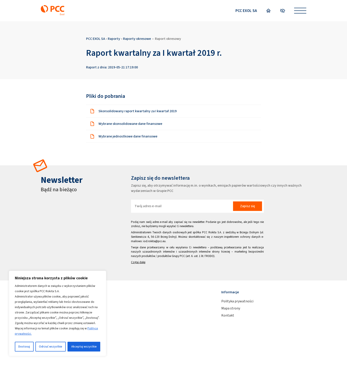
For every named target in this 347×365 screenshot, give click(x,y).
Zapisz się (247, 206)
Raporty (114, 38)
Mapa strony (230, 308)
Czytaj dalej (138, 262)
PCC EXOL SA (246, 10)
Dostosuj (24, 346)
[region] (57, 313)
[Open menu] (300, 11)
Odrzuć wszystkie (50, 346)
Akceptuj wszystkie (84, 346)
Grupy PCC (178, 256)
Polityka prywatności (237, 301)
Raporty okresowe (137, 38)
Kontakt (227, 315)
